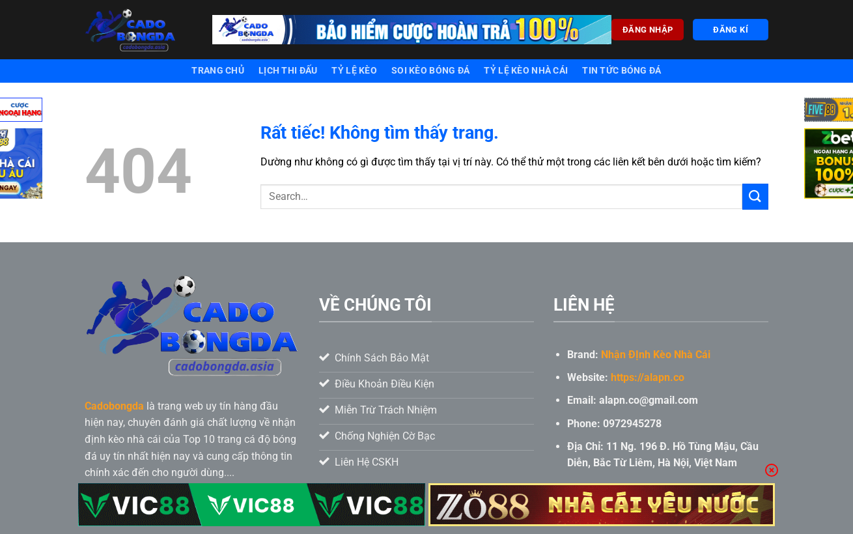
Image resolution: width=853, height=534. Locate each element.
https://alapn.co (647, 377)
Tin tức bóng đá (621, 70)
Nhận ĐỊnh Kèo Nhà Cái (655, 354)
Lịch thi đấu (288, 70)
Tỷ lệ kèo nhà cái (526, 70)
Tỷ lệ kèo (354, 70)
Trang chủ (217, 70)
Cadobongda (114, 406)
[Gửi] (755, 196)
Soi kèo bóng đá (430, 70)
